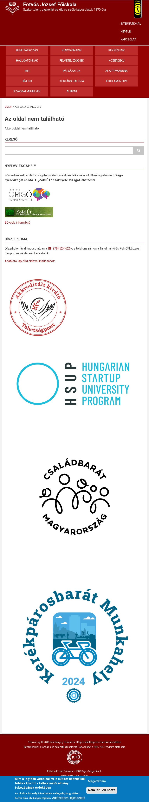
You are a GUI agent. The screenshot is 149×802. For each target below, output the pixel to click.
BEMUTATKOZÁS (27, 50)
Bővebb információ (17, 222)
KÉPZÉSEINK (116, 50)
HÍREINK (27, 81)
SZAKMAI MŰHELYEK (27, 91)
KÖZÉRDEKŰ (117, 60)
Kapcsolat (83, 742)
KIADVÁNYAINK (72, 50)
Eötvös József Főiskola (49, 4)
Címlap (8, 107)
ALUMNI (72, 91)
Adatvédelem (113, 742)
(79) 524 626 (62, 248)
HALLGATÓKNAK (27, 60)
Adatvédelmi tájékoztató (68, 798)
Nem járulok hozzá (101, 790)
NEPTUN (126, 31)
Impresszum (97, 742)
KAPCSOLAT (128, 39)
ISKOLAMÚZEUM (116, 81)
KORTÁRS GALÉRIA (72, 81)
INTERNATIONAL (131, 23)
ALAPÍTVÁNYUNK (116, 71)
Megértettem (97, 781)
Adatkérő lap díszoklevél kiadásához (30, 261)
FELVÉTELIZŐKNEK (72, 60)
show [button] (137, 1)
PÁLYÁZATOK (71, 71)
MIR (27, 71)
